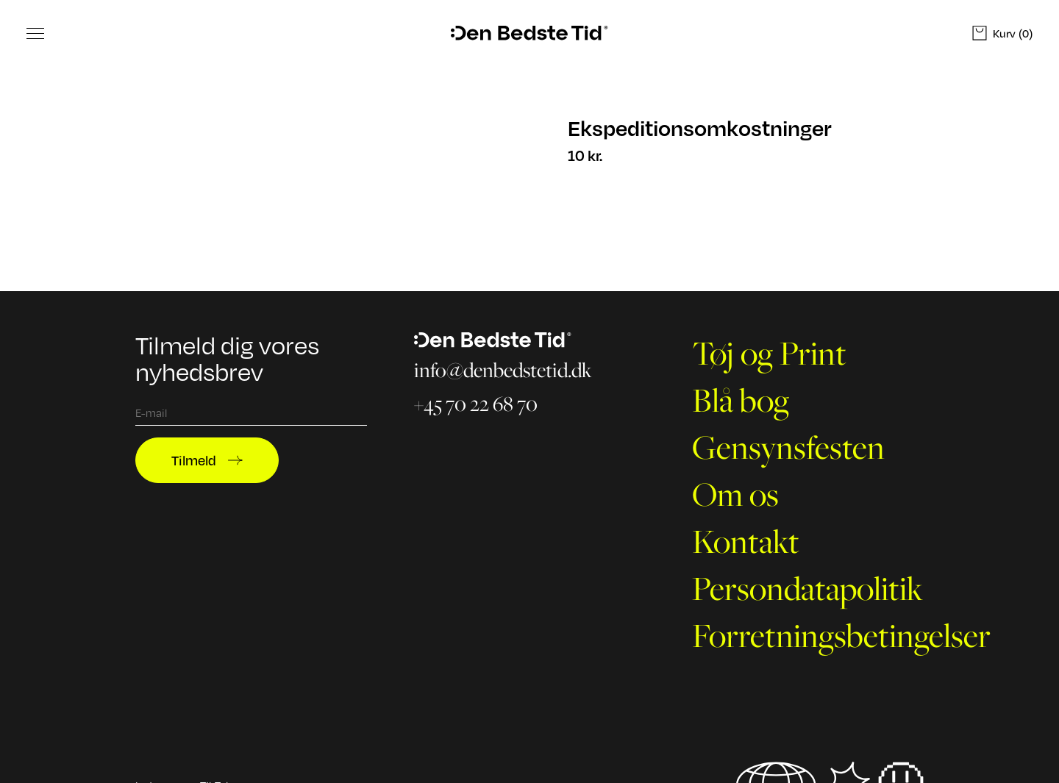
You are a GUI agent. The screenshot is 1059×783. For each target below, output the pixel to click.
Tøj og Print (769, 352)
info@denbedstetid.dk (503, 371)
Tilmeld (207, 460)
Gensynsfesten (788, 447)
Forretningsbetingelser (841, 635)
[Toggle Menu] (35, 33)
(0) (1002, 33)
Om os (735, 494)
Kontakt (745, 541)
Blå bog (740, 400)
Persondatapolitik (807, 588)
